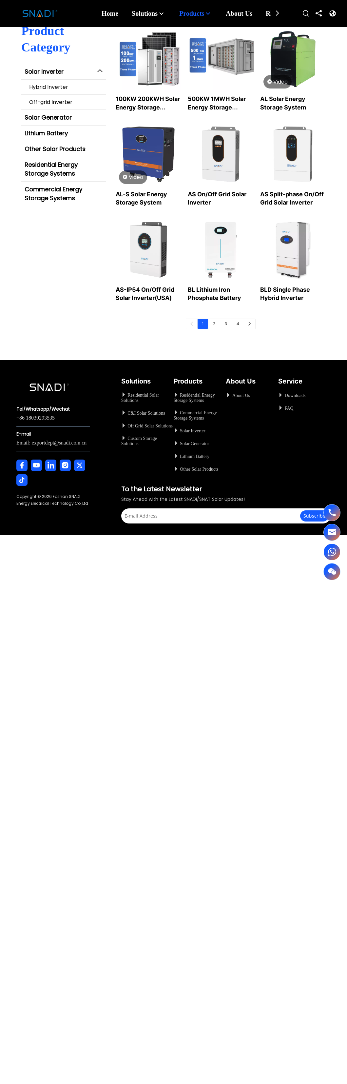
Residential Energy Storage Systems (51, 169)
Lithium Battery (46, 133)
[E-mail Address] (215, 515)
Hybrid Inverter (48, 87)
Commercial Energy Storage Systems (53, 193)
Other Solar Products (55, 149)
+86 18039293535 (35, 418)
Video (277, 82)
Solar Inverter (44, 72)
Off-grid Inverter (50, 102)
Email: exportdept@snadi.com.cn (51, 442)
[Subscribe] (314, 516)
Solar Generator (48, 117)
